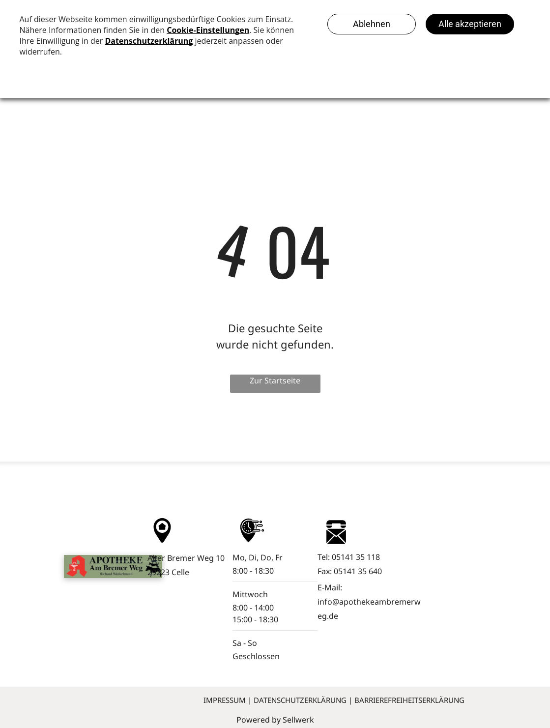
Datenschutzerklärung (300, 700)
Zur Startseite (275, 380)
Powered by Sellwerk (275, 719)
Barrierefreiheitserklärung (409, 700)
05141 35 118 (356, 557)
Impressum (224, 700)
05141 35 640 (358, 571)
